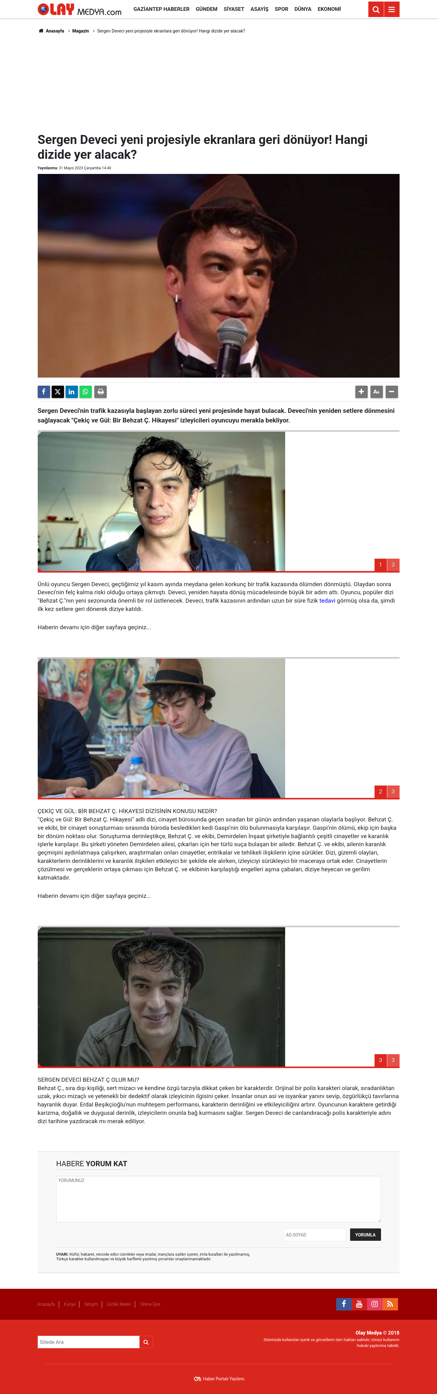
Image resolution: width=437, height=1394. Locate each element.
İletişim (91, 1304)
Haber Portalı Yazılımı (223, 1378)
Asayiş (259, 9)
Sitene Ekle (150, 1304)
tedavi (327, 600)
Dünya (302, 9)
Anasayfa (51, 30)
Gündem (206, 9)
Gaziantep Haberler (162, 9)
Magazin (80, 30)
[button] (361, 392)
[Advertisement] (219, 82)
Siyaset (234, 9)
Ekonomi (329, 9)
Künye (70, 1304)
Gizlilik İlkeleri (119, 1304)
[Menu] (391, 10)
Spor (281, 9)
